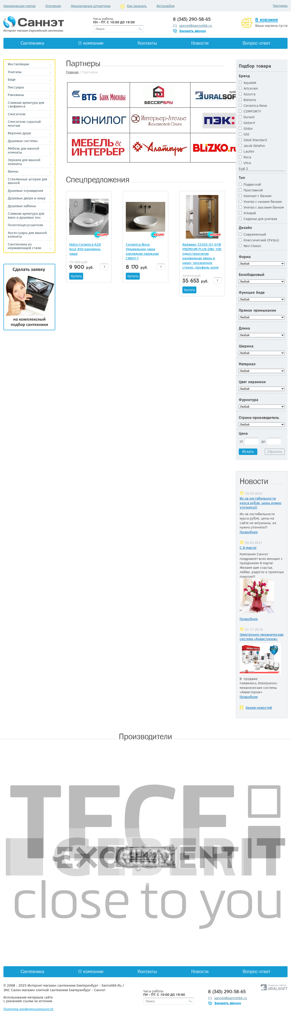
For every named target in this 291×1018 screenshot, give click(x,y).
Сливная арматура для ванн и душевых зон (26, 215)
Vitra (245, 162)
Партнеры (280, 5)
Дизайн (245, 228)
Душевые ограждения (25, 191)
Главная (72, 72)
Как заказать (137, 6)
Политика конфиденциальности (28, 1009)
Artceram (248, 88)
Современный (252, 234)
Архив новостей (259, 707)
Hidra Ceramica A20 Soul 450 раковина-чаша (85, 249)
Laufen (246, 151)
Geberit (247, 122)
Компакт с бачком (255, 195)
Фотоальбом (165, 6)
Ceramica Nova (253, 105)
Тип (242, 178)
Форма (245, 257)
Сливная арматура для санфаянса (26, 104)
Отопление (53, 6)
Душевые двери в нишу (27, 198)
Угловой (247, 213)
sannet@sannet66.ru (195, 25)
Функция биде (252, 292)
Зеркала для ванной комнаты (24, 161)
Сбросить (274, 451)
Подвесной (250, 184)
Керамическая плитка (19, 6)
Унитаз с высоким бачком (261, 207)
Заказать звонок (192, 30)
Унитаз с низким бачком (260, 201)
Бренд (244, 76)
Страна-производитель (259, 418)
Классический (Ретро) (259, 240)
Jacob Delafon (252, 145)
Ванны (13, 171)
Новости (200, 43)
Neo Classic (250, 245)
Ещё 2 (243, 168)
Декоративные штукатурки (90, 6)
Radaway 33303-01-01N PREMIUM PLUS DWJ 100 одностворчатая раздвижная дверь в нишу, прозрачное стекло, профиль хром (201, 256)
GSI (244, 134)
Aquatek (247, 82)
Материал (247, 364)
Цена (243, 433)
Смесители (16, 114)
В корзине (266, 19)
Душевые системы (23, 141)
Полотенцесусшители (25, 225)
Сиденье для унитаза (258, 218)
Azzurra (247, 94)
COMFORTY (250, 111)
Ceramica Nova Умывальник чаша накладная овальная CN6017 (142, 251)
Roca (245, 157)
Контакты (147, 43)
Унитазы (15, 72)
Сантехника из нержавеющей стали (24, 246)
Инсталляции (18, 64)
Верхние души (19, 133)
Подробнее (249, 532)
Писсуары (16, 87)
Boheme (247, 99)
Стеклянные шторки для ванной (27, 181)
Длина (244, 328)
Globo (246, 128)
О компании (90, 43)
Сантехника (32, 43)
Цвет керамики (252, 382)
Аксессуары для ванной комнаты (27, 234)
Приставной (251, 190)
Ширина (246, 346)
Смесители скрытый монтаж (24, 123)
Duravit (247, 117)
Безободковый (251, 275)
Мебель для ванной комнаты (23, 150)
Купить (76, 276)
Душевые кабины (22, 206)
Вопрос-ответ (256, 43)
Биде (12, 79)
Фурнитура (248, 400)
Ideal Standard (253, 140)
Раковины (16, 95)
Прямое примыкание (257, 310)
